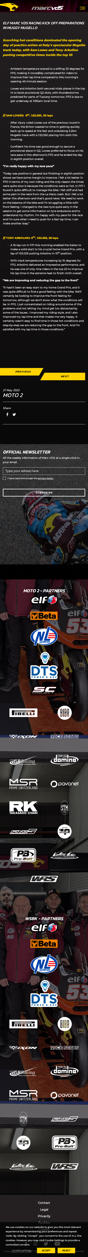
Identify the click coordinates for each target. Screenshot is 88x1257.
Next (65, 376)
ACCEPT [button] (46, 1250)
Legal (44, 1209)
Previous (23, 372)
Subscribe (44, 493)
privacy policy (46, 478)
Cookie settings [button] (21, 1250)
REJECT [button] (66, 1250)
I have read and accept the (30, 478)
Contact (44, 1203)
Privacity (44, 1216)
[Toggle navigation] (82, 7)
